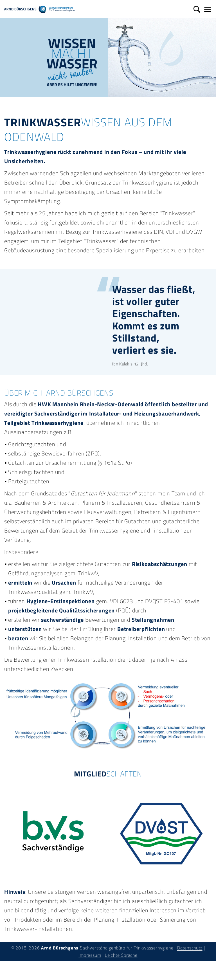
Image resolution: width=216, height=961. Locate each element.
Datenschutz (189, 947)
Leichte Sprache (121, 955)
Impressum (89, 955)
